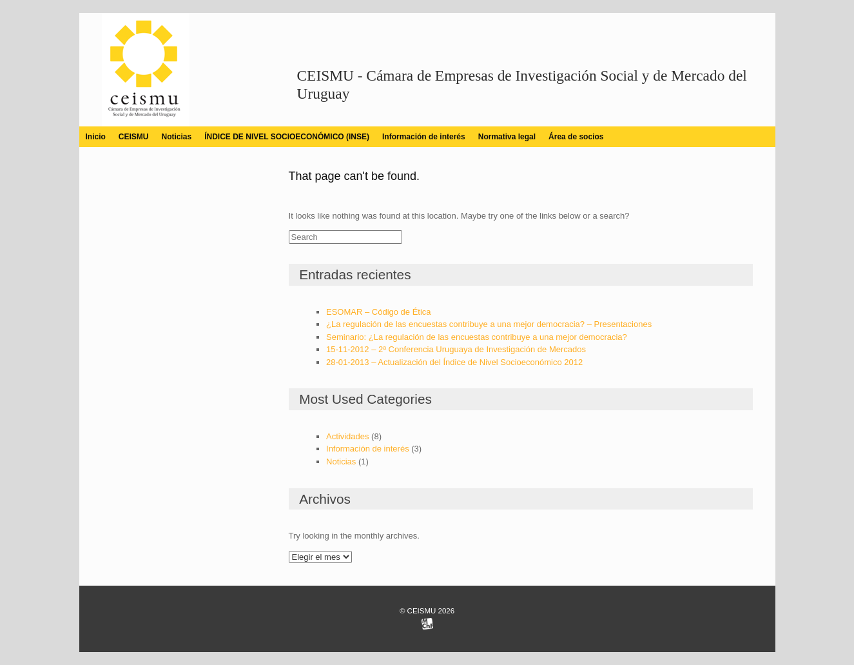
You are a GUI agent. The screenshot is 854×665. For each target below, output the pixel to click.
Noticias (177, 136)
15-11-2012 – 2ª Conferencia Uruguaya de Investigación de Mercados (456, 349)
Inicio (96, 136)
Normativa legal (507, 136)
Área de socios (575, 136)
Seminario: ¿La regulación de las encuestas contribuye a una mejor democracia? (476, 337)
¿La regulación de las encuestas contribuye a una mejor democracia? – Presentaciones (489, 324)
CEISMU (134, 136)
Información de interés (423, 136)
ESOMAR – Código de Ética (378, 312)
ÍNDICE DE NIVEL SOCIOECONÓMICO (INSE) (286, 136)
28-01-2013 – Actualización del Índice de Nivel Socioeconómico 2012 (454, 362)
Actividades (347, 436)
